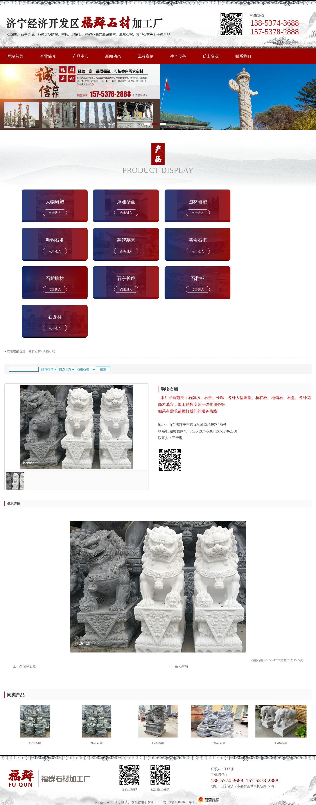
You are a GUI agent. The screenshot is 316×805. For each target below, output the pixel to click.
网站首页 (15, 56)
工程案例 (146, 56)
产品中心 (80, 56)
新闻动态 (113, 56)
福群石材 (35, 351)
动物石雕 (29, 666)
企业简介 (48, 56)
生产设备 (178, 56)
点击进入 (55, 213)
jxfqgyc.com (103, 802)
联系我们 (243, 56)
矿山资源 (211, 56)
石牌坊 (183, 666)
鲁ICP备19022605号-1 (180, 802)
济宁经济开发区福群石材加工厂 (138, 802)
